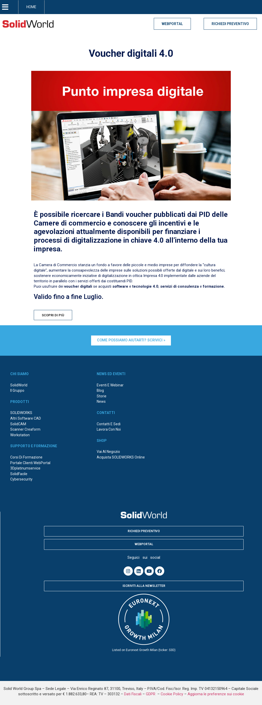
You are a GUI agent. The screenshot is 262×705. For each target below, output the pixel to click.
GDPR (151, 693)
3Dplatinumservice (25, 468)
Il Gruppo (17, 390)
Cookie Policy (172, 693)
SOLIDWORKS (21, 412)
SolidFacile (18, 473)
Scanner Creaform (25, 429)
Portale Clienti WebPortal (30, 462)
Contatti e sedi (109, 423)
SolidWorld (18, 384)
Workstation (20, 434)
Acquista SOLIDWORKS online (121, 456)
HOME (31, 7)
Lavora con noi (109, 429)
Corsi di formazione (26, 456)
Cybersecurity (21, 479)
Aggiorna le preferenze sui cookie (216, 693)
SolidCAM (18, 423)
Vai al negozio (108, 451)
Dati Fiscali (132, 693)
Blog (100, 390)
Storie (101, 395)
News (101, 401)
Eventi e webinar (110, 384)
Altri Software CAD (25, 418)
